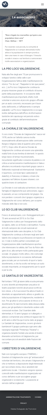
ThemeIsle (32, 409)
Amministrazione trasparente (18, 397)
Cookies (38, 397)
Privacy (23, 403)
